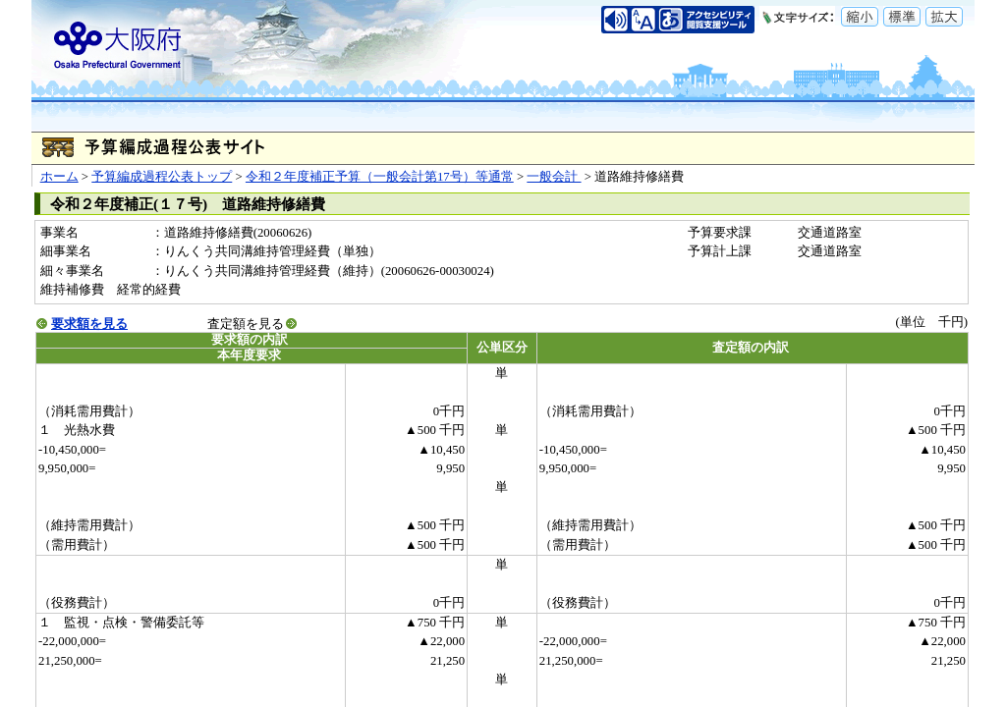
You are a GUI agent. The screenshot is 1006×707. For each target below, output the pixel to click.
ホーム (59, 177)
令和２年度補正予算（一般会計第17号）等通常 (380, 177)
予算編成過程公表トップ (161, 177)
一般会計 (554, 177)
